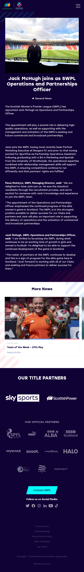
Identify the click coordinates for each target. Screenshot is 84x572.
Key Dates (42, 546)
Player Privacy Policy (42, 536)
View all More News (42, 292)
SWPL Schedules (42, 541)
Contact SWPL (42, 490)
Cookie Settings (42, 531)
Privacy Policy (42, 526)
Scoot (48, 563)
